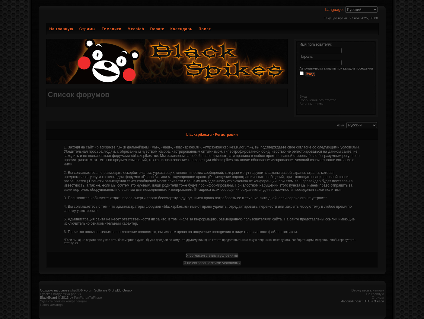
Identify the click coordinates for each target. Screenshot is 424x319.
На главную (61, 29)
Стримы (87, 29)
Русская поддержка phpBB (60, 294)
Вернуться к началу (368, 290)
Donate (157, 29)
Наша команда (51, 305)
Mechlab (136, 29)
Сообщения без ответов (318, 100)
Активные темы (312, 104)
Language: (334, 9)
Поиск (205, 29)
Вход (303, 96)
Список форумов (79, 94)
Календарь (181, 29)
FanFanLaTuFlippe (88, 297)
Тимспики (112, 29)
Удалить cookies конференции (63, 301)
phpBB (75, 290)
